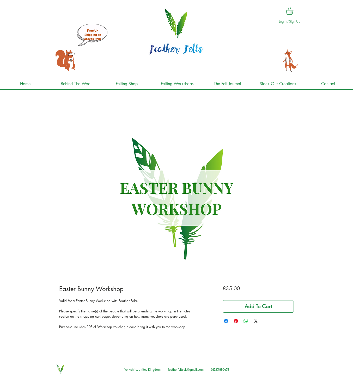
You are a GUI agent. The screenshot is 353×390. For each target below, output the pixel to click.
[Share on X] (256, 321)
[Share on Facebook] (226, 321)
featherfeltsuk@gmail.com (186, 369)
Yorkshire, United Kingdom (142, 369)
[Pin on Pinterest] (236, 321)
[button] (294, 11)
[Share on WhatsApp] (246, 321)
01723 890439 (220, 369)
